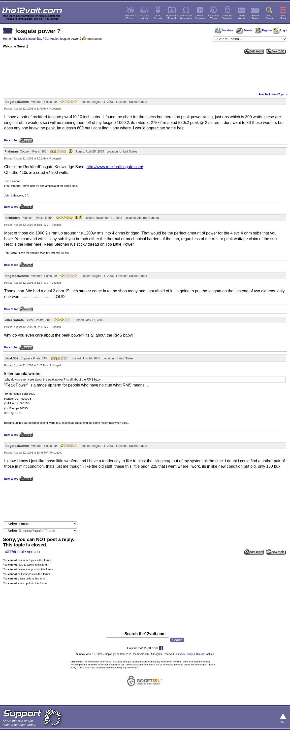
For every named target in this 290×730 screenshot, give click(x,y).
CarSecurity (158, 16)
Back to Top (11, 140)
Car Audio (51, 38)
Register (263, 30)
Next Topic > (279, 94)
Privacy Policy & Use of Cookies (195, 654)
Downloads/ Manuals (172, 16)
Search (244, 30)
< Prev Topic (264, 94)
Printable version (25, 552)
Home (7, 38)
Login (280, 30)
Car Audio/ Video (144, 16)
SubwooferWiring (213, 16)
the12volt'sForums (130, 16)
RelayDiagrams (200, 16)
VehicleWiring (241, 16)
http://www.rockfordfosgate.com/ (115, 167)
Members (224, 30)
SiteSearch (269, 16)
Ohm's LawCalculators (186, 16)
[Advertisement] (145, 73)
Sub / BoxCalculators (227, 16)
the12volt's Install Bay (27, 38)
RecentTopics (255, 16)
